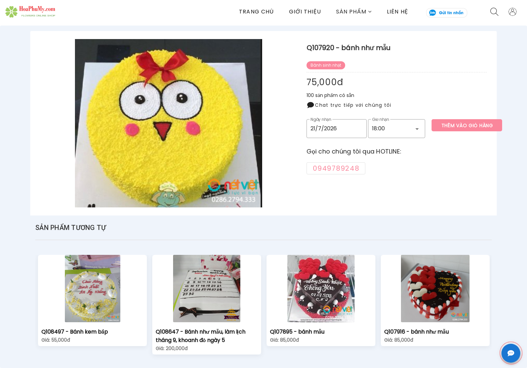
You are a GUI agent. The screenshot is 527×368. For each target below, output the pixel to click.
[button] (361, 11)
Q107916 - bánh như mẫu (416, 332)
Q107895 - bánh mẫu (297, 332)
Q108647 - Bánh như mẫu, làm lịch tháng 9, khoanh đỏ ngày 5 (200, 336)
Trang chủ (256, 11)
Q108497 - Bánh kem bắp (74, 332)
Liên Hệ (397, 11)
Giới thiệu (305, 11)
